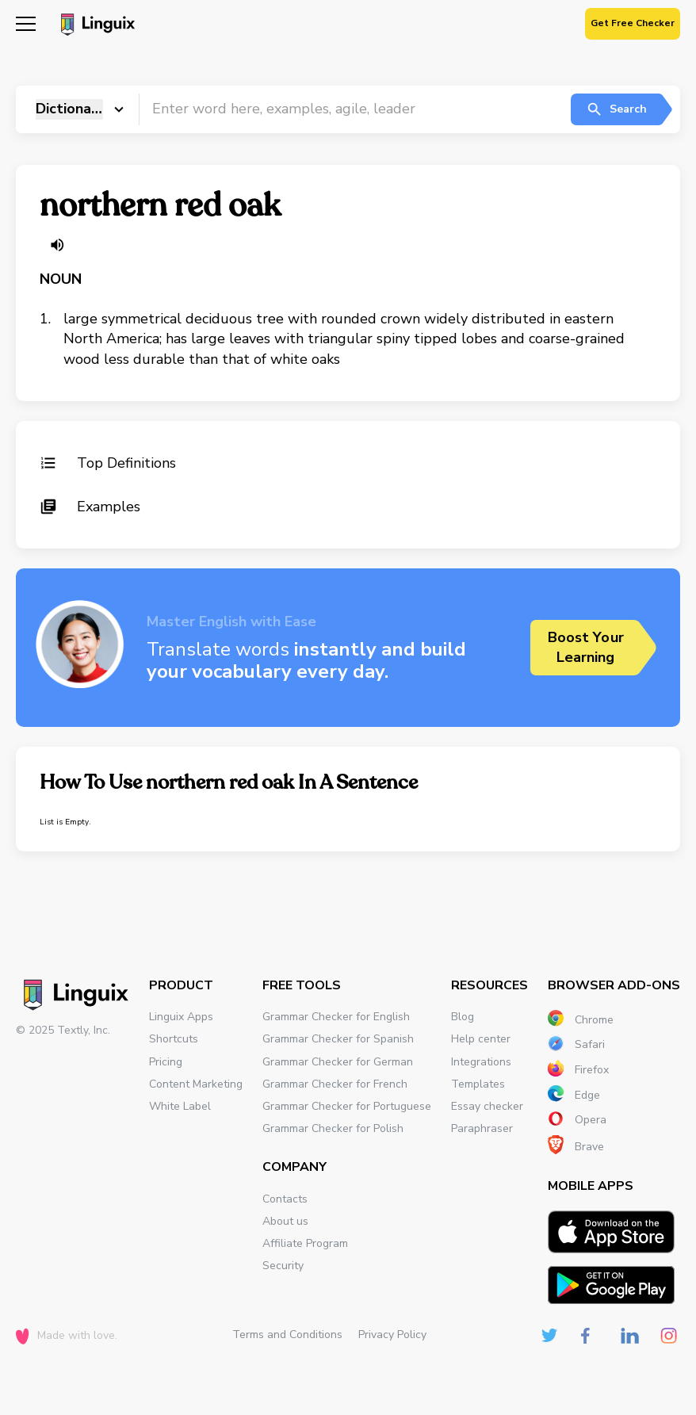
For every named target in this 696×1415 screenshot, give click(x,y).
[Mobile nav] (26, 26)
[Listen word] (57, 245)
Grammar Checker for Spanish (338, 1038)
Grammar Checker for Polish (332, 1128)
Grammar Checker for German (337, 1061)
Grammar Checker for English (336, 1016)
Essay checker (487, 1106)
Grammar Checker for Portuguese (346, 1106)
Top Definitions (108, 462)
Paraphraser (482, 1128)
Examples (90, 506)
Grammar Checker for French (334, 1084)
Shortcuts (173, 1038)
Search (616, 109)
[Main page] (95, 26)
